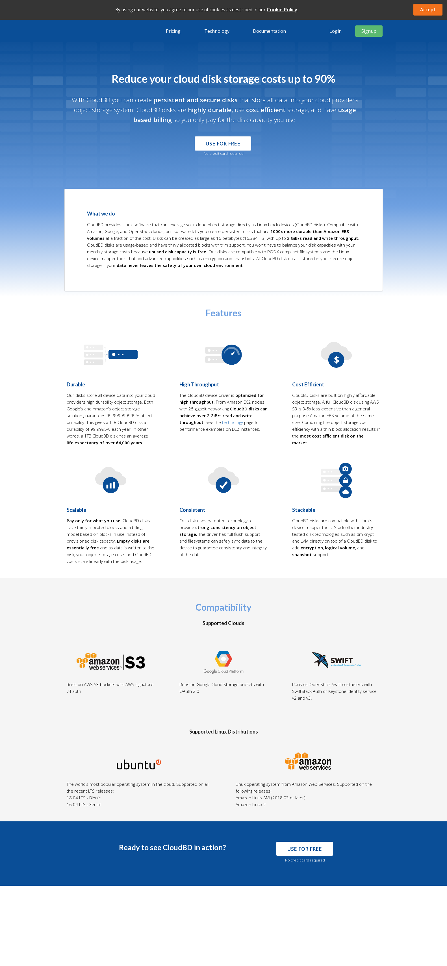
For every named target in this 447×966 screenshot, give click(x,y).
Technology (216, 31)
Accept (428, 9)
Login (335, 31)
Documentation (269, 31)
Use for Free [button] (222, 143)
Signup (368, 31)
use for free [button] (304, 848)
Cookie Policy (282, 9)
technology (232, 422)
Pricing (173, 31)
